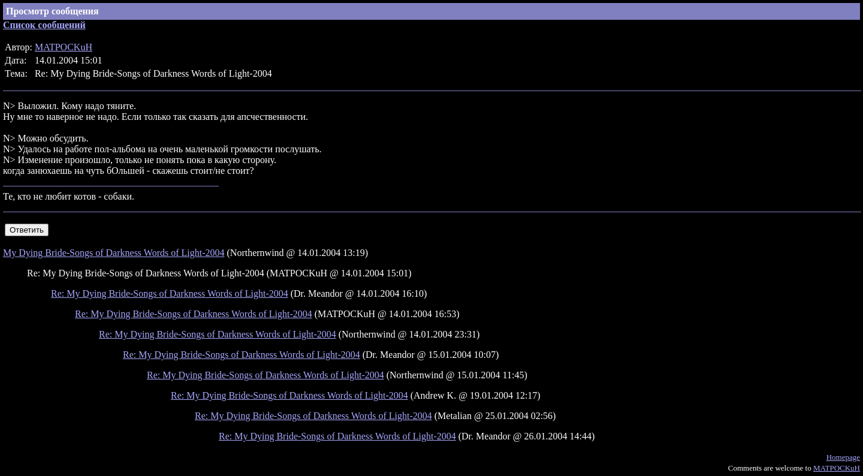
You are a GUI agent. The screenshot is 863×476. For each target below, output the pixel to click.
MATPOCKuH (63, 47)
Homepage (843, 457)
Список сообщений (44, 25)
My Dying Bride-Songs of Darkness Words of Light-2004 (114, 253)
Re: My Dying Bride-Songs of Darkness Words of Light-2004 (169, 293)
